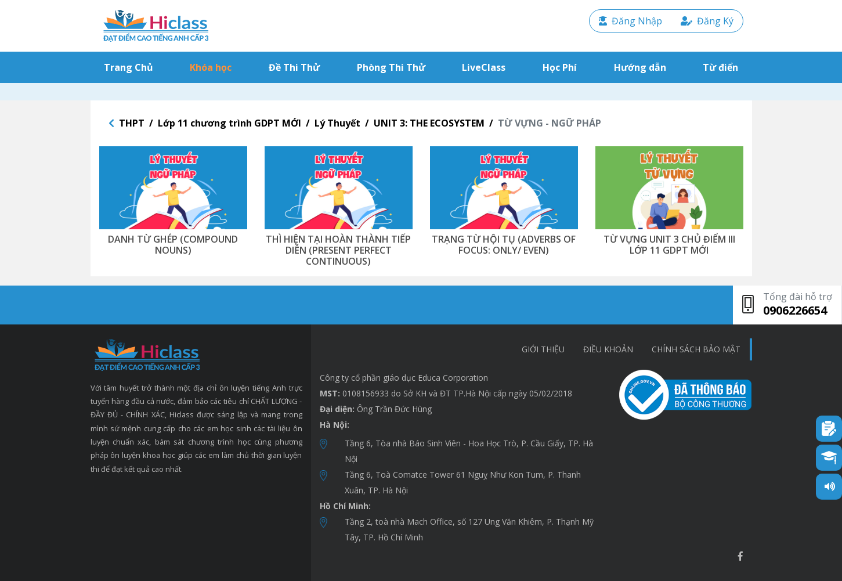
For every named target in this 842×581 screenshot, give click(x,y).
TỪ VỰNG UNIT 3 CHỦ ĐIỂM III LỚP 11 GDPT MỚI (669, 245)
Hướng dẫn (640, 67)
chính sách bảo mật (696, 349)
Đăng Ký (707, 21)
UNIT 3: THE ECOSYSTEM (429, 123)
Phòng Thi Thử (391, 67)
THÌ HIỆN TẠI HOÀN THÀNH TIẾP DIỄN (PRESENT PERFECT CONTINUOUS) (338, 250)
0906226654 (795, 310)
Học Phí (560, 67)
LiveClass (483, 67)
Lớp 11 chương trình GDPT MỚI (229, 123)
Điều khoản (608, 349)
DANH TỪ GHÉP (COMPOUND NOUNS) (173, 245)
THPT (131, 123)
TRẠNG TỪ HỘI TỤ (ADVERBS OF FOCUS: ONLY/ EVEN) (504, 245)
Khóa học (211, 67)
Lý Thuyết (337, 123)
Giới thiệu (543, 349)
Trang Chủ (131, 67)
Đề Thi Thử (294, 67)
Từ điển (720, 67)
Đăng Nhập (630, 21)
